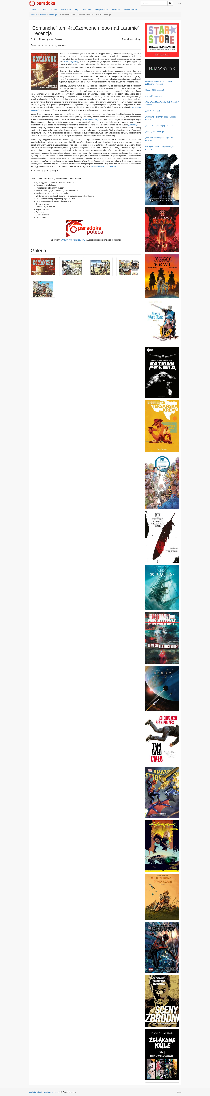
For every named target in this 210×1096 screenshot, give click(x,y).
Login (179, 3)
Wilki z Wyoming (71, 62)
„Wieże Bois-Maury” (99, 166)
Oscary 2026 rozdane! (154, 90)
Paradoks (116, 9)
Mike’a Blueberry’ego (90, 119)
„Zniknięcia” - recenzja (154, 132)
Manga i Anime (101, 9)
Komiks (54, 9)
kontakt (58, 1092)
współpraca (48, 1092)
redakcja (32, 1092)
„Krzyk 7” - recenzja (153, 96)
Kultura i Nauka (130, 9)
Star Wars (87, 9)
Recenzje (53, 14)
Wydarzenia (66, 9)
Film (44, 9)
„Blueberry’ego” (134, 125)
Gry (76, 9)
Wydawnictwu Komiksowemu (73, 240)
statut (39, 1092)
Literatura (35, 9)
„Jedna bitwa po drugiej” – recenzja (160, 126)
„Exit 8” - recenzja (152, 111)
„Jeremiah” (113, 166)
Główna (34, 14)
